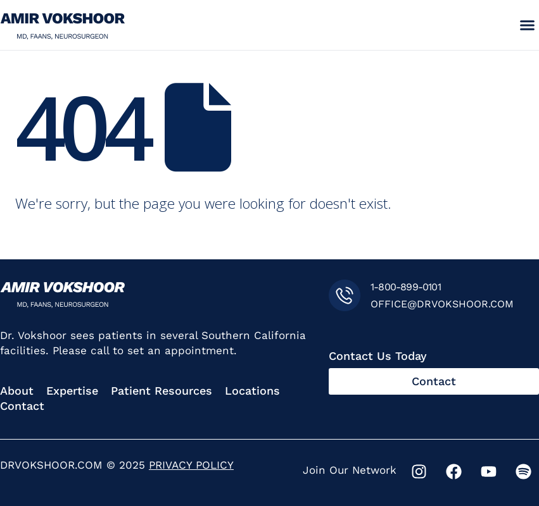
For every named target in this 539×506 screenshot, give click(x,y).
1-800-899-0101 (406, 287)
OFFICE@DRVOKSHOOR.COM (442, 304)
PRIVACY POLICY (191, 465)
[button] (527, 25)
